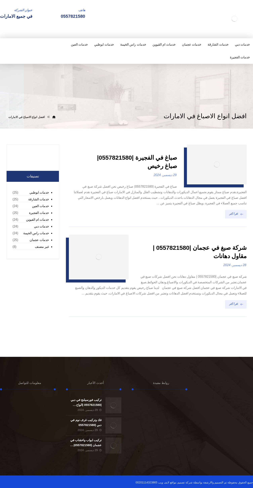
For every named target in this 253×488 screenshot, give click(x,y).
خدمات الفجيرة (39, 212)
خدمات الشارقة (38, 199)
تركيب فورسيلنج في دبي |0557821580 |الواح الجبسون (86, 404)
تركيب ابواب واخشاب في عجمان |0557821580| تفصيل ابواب (86, 445)
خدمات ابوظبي (39, 192)
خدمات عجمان (39, 240)
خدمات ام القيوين (37, 219)
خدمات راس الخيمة (36, 233)
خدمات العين (40, 206)
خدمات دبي (41, 226)
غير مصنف (42, 246)
